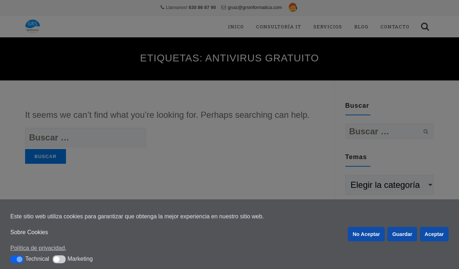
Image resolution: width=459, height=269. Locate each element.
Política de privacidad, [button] (38, 248)
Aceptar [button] (434, 234)
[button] (17, 259)
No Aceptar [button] (366, 234)
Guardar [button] (402, 234)
